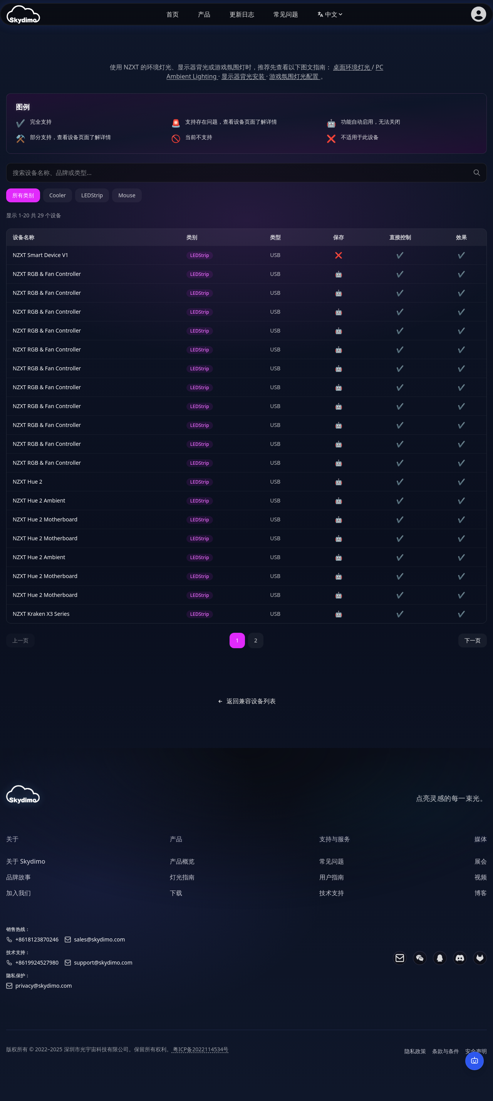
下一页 (472, 640)
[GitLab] (480, 962)
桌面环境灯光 (352, 67)
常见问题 (285, 14)
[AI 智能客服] (474, 1061)
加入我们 (18, 897)
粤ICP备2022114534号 (200, 1053)
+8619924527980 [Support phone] (37, 966)
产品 (204, 14)
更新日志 (242, 14)
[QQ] (440, 962)
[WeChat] (420, 962)
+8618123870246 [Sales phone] (37, 943)
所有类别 (23, 195)
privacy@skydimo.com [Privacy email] (43, 989)
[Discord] (460, 962)
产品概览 (182, 866)
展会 (481, 866)
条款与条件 (445, 1055)
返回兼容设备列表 (246, 701)
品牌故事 (18, 881)
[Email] (400, 962)
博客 (481, 897)
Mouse (126, 195)
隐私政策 (415, 1055)
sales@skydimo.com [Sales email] (99, 943)
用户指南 (331, 881)
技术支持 (331, 897)
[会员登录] (479, 14)
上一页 (20, 640)
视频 (481, 881)
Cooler (57, 195)
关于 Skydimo (25, 866)
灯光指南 (182, 881)
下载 (176, 897)
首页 (172, 14)
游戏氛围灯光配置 (294, 76)
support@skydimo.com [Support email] (103, 966)
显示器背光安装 (243, 76)
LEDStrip (92, 195)
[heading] (25, 843)
